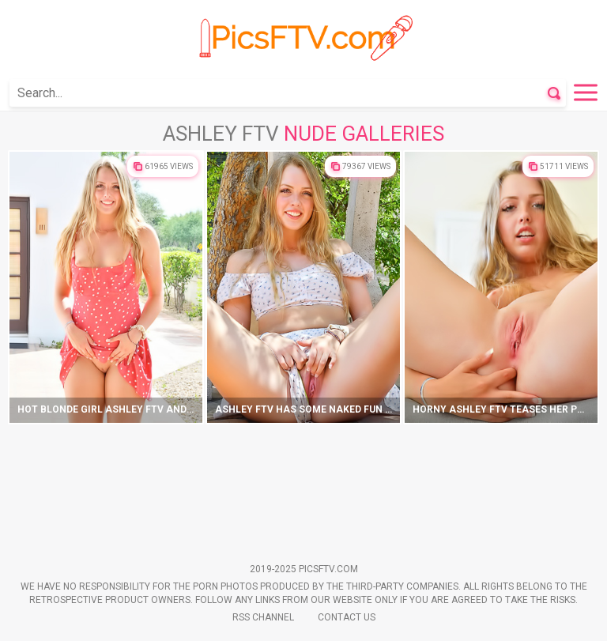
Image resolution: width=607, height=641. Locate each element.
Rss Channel (263, 617)
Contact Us (346, 617)
